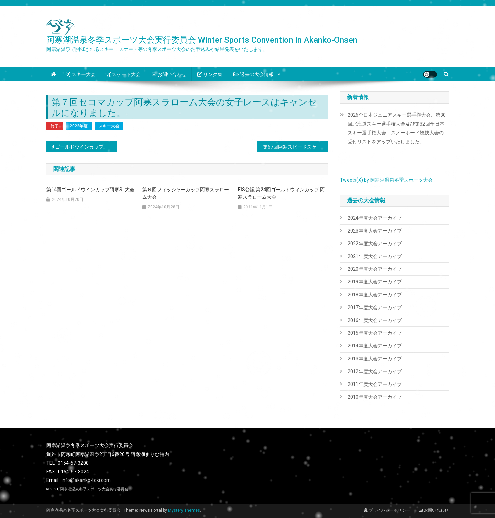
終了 (55, 125)
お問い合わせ (169, 74)
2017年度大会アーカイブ (375, 307)
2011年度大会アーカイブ (375, 384)
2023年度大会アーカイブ (375, 231)
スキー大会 (81, 74)
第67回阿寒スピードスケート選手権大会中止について (295, 147)
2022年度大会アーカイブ (375, 243)
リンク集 (209, 74)
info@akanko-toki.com (86, 480)
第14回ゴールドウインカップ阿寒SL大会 (90, 189)
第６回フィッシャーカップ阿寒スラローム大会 (185, 193)
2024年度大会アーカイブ (375, 218)
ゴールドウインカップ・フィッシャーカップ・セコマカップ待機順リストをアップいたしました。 (86, 147)
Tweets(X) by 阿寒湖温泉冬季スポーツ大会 (386, 180)
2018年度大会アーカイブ (375, 295)
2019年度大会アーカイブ (375, 281)
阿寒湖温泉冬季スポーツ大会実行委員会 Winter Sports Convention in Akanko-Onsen (202, 40)
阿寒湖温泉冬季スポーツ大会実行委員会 (94, 489)
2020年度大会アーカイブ (375, 269)
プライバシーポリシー (387, 510)
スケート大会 (124, 74)
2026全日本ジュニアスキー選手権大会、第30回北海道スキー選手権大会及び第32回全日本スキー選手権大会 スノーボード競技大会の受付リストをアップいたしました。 (397, 128)
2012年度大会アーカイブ (375, 371)
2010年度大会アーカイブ (375, 397)
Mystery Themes (184, 510)
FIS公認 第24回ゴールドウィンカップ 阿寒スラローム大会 (281, 193)
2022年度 (79, 125)
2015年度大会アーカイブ (375, 333)
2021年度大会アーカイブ (375, 256)
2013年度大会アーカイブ (375, 358)
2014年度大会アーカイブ (375, 345)
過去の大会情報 (253, 74)
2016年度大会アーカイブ (375, 320)
